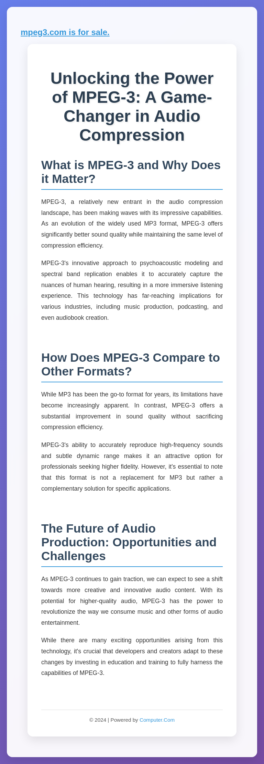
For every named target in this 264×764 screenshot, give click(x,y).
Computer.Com (157, 720)
